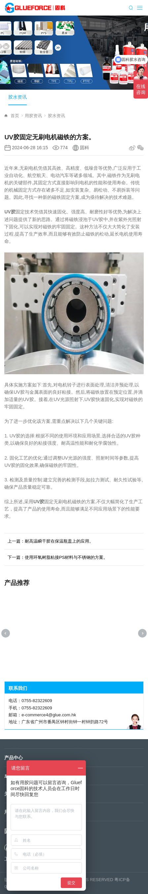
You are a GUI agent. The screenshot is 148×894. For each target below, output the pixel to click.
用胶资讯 (35, 115)
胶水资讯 (17, 97)
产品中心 (13, 757)
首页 (17, 115)
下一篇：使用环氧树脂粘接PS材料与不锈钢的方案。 (58, 557)
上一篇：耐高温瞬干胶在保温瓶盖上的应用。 (50, 541)
